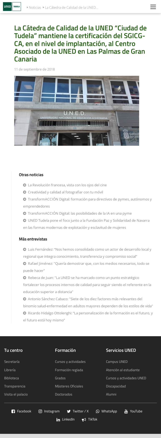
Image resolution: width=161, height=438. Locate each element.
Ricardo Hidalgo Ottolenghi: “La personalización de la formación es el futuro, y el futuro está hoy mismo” (88, 316)
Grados (60, 378)
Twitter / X (78, 411)
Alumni (111, 394)
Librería (10, 369)
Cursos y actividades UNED (126, 378)
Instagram (49, 411)
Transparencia (14, 386)
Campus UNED (117, 361)
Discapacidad (116, 386)
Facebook (21, 411)
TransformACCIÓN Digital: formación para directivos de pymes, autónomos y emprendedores (87, 203)
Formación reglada (69, 369)
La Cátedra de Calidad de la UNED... (71, 7)
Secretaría (12, 361)
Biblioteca (11, 378)
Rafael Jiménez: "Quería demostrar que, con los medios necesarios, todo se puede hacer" (86, 267)
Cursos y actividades (70, 361)
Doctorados (63, 394)
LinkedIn (65, 419)
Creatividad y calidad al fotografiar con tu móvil (65, 192)
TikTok (89, 419)
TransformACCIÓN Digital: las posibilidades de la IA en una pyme (80, 213)
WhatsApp (106, 411)
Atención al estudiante (123, 369)
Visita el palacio (16, 394)
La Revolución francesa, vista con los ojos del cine (67, 185)
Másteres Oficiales (69, 386)
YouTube (133, 411)
